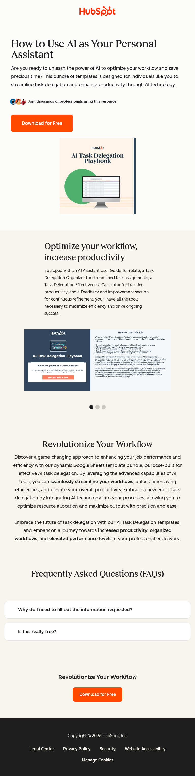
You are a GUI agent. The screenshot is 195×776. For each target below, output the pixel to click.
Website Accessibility (145, 748)
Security (108, 748)
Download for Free (42, 123)
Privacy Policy (77, 748)
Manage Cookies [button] (97, 760)
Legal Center (41, 748)
